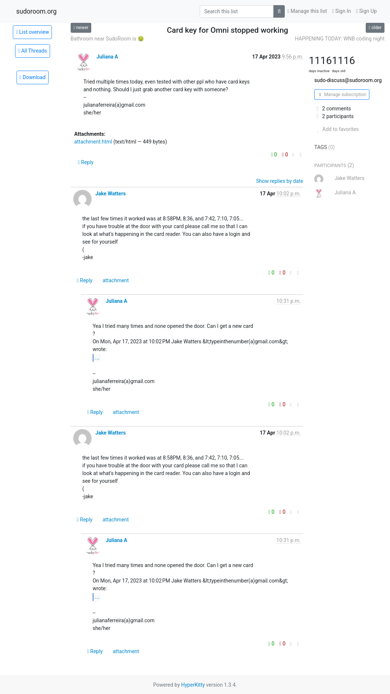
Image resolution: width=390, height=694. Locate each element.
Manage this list (307, 11)
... (97, 357)
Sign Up (366, 11)
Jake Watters (110, 193)
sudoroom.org (36, 11)
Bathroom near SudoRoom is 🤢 (107, 39)
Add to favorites (336, 129)
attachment (116, 280)
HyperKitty (193, 685)
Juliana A (107, 57)
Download (33, 77)
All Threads (32, 51)
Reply (86, 162)
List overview (32, 32)
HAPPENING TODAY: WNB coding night (339, 39)
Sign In (341, 11)
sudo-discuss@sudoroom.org (348, 80)
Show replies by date (279, 181)
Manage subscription (341, 94)
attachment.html (93, 142)
